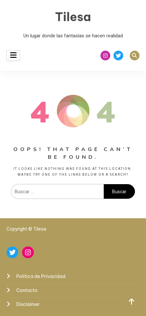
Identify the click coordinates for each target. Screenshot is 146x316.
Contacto (27, 290)
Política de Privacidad (40, 276)
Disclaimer (28, 304)
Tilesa (73, 16)
